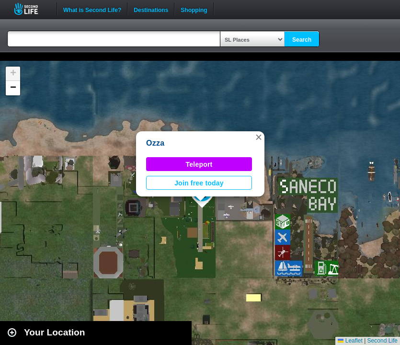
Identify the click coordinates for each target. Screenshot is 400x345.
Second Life (31, 8)
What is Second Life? (92, 9)
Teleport (199, 164)
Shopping (194, 9)
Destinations (151, 9)
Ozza (155, 143)
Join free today (199, 183)
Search (301, 39)
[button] (258, 137)
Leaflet (350, 340)
